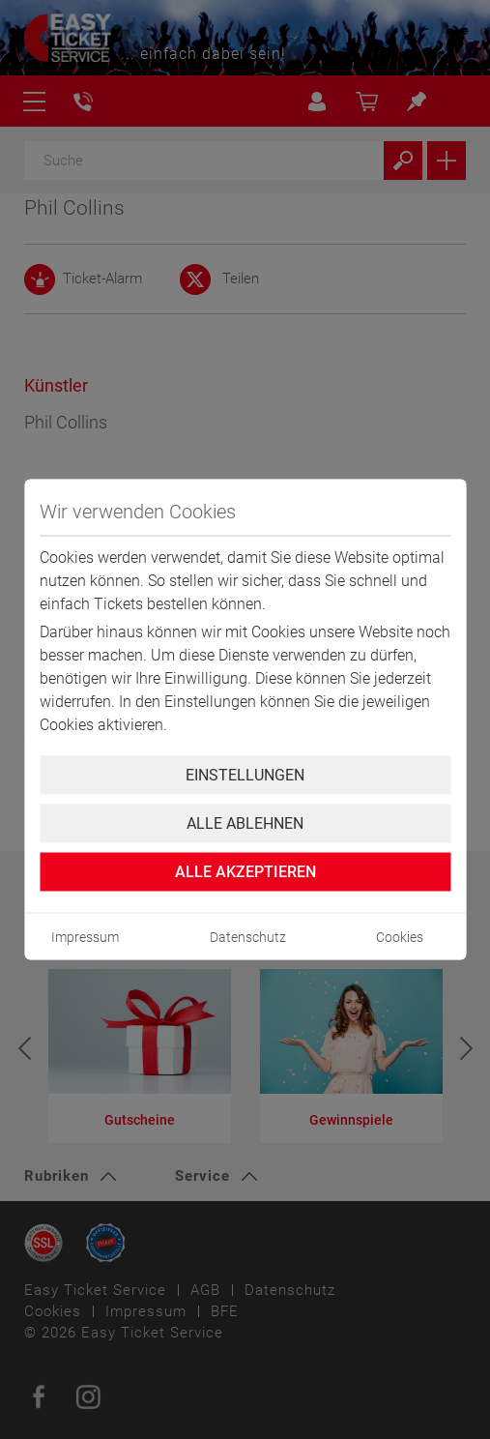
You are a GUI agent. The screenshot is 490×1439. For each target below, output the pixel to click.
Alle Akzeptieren (245, 872)
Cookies (399, 937)
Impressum (85, 937)
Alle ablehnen (245, 823)
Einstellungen (245, 775)
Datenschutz (248, 937)
